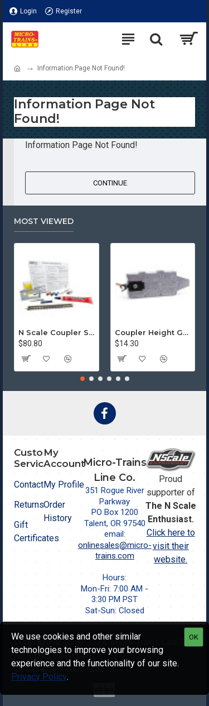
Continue (110, 183)
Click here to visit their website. (171, 546)
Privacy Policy (39, 676)
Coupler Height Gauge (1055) (153, 332)
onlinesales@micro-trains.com (115, 550)
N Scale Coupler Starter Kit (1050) (56, 332)
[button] (82, 378)
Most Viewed (44, 221)
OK (193, 637)
